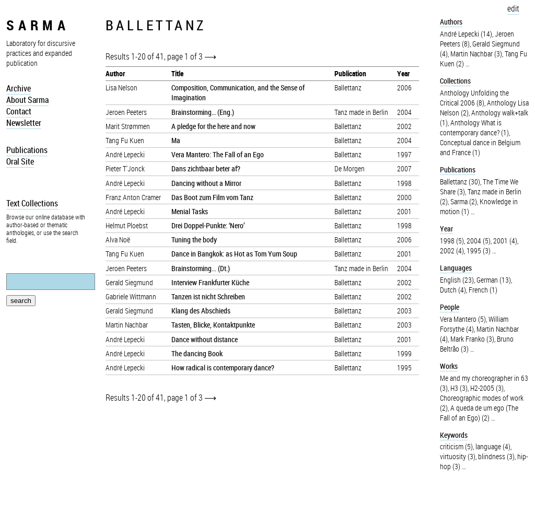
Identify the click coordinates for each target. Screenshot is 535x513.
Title (177, 73)
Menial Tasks (189, 211)
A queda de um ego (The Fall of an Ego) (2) (479, 413)
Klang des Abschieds (200, 311)
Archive (18, 88)
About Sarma (27, 100)
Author (115, 73)
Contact (18, 111)
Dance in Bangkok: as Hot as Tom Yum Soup (234, 254)
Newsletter (23, 123)
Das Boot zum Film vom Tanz (212, 197)
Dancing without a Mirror (206, 183)
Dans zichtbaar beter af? (205, 168)
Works (449, 366)
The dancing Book (197, 353)
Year (403, 73)
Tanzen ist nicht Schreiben (208, 296)
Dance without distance (204, 339)
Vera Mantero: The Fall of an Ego (217, 154)
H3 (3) (459, 388)
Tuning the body (194, 239)
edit (513, 8)
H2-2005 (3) (487, 388)
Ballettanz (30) (460, 181)
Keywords (454, 435)
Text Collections (32, 203)
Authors (451, 22)
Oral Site (20, 161)
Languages (456, 268)
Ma (175, 140)
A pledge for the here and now (213, 126)
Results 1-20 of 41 (135, 56)
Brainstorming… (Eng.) (202, 112)
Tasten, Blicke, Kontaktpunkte (213, 325)
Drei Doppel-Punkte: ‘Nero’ (208, 225)
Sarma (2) (463, 201)
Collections (455, 81)
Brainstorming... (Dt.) (200, 268)
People (449, 307)
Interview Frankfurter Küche (210, 282)
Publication (350, 73)
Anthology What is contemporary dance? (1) (474, 127)
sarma (37, 24)
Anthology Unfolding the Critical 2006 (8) (474, 98)
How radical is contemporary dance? (222, 367)
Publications (27, 150)
